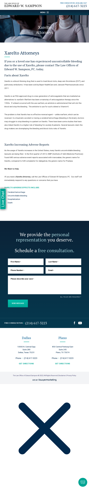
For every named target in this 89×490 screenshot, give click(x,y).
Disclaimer (62, 375)
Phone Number (17, 270)
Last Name (53, 262)
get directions (26, 364)
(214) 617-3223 (76, 5)
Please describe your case (22, 279)
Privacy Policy (71, 375)
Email (51, 270)
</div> (16, 481)
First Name (16, 262)
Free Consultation (13, 323)
